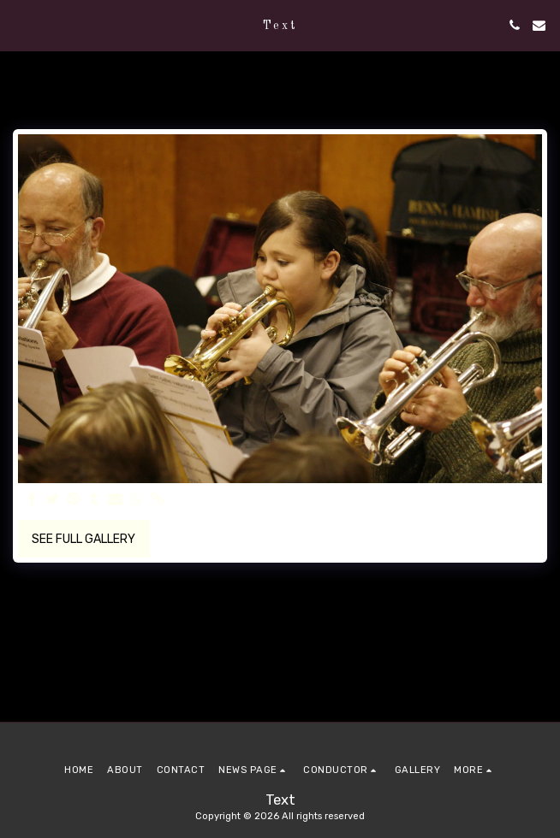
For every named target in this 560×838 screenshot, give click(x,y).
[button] (18, 25)
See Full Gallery (83, 539)
